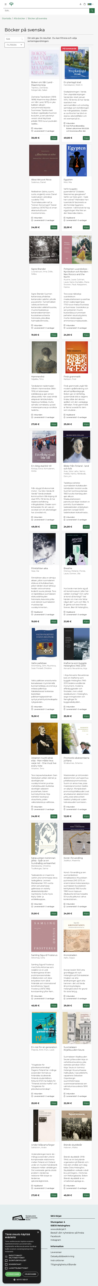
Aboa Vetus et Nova (41, 177)
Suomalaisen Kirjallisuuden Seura (74, 1046)
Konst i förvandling (73, 856)
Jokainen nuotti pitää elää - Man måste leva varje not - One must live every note (43, 760)
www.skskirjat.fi (58, 1227)
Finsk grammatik (72, 374)
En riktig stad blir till (41, 464)
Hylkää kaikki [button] (30, 1274)
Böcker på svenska (37, 16)
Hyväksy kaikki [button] (13, 1274)
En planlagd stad (72, 80)
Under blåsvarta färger (43, 1142)
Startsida (6, 16)
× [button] (38, 1232)
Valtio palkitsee (39, 661)
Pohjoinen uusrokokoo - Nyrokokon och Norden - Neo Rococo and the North (76, 271)
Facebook (56, 1234)
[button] (91, 4)
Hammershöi (37, 374)
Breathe (68, 566)
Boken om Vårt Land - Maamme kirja (42, 81)
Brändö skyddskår (73, 1142)
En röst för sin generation (44, 1045)
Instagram (56, 1238)
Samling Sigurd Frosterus (44, 953)
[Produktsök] (49, 10)
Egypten (68, 177)
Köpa (54, 136)
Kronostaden (70, 953)
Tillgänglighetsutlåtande (63, 1262)
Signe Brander (38, 267)
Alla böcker (19, 16)
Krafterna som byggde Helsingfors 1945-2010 (75, 662)
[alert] (22, 1256)
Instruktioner (57, 1258)
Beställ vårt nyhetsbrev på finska (67, 1230)
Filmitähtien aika (39, 566)
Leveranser (56, 1250)
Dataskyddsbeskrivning (62, 1254)
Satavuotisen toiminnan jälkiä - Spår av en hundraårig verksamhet (43, 858)
